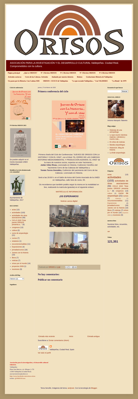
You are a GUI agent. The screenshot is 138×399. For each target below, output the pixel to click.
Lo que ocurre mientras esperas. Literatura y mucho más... (118, 137)
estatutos (15, 241)
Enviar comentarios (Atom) (59, 340)
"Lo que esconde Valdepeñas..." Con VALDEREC (90, 81)
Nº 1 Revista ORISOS (49, 73)
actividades (16, 213)
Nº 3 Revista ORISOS (88, 73)
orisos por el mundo (19, 263)
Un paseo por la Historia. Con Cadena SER (23, 81)
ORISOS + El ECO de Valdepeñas (55, 81)
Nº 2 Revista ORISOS (68, 73)
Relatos (79, 77)
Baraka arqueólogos (117, 145)
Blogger (94, 388)
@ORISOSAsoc (20, 378)
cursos (14, 238)
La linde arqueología (117, 153)
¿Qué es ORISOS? (30, 73)
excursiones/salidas (19, 244)
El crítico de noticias (117, 142)
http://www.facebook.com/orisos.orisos (22, 376)
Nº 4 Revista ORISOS (107, 73)
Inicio (71, 336)
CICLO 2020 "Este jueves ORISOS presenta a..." (19, 222)
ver (108, 231)
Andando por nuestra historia (62, 77)
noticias (15, 260)
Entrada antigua (93, 336)
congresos (16, 227)
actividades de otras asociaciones (19, 216)
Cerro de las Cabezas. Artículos (36, 77)
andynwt (71, 388)
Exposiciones (17, 247)
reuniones (16, 269)
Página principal (14, 73)
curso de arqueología (20, 233)
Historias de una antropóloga (116, 131)
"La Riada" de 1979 (119, 81)
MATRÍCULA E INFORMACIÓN (69, 192)
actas (14, 210)
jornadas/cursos (18, 250)
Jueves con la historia (20, 253)
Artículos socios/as (14, 77)
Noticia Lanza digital (69, 201)
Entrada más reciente (46, 336)
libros (14, 258)
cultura (14, 230)
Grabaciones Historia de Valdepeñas (99, 77)
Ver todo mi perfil (44, 353)
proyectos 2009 (18, 266)
